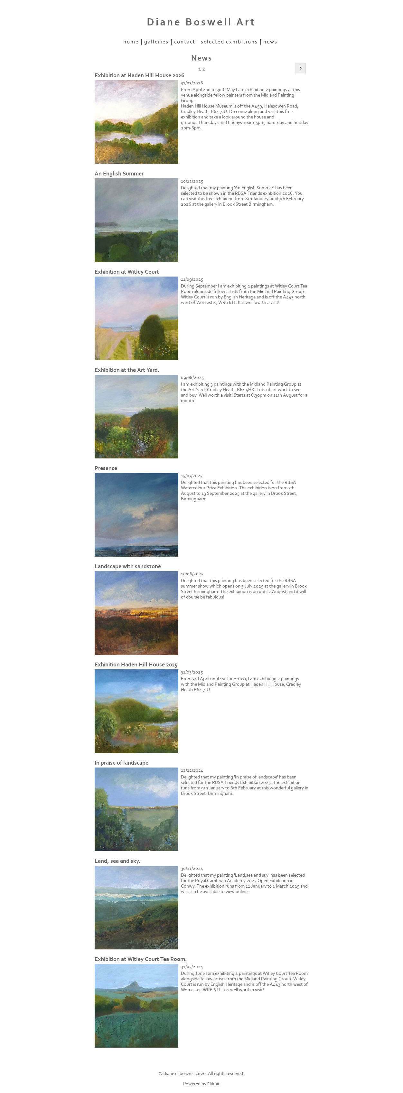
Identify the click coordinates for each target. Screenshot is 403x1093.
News (270, 42)
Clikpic (213, 1084)
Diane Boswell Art (201, 22)
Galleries (156, 42)
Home (131, 42)
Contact (184, 42)
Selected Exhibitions (229, 42)
